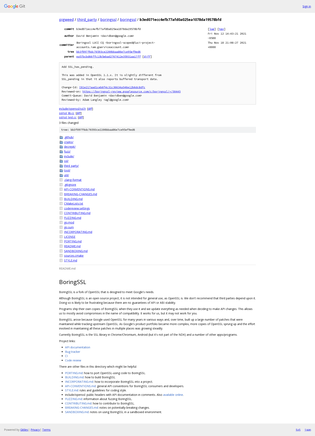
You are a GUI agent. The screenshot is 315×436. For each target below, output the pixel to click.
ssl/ (66, 161)
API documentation (77, 347)
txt (298, 429)
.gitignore (70, 185)
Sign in (307, 6)
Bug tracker (72, 352)
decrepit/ (70, 147)
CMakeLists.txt (73, 203)
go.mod (69, 222)
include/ (69, 156)
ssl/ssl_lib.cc (66, 113)
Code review (73, 360)
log (211, 29)
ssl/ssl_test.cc (68, 117)
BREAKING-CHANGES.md (80, 194)
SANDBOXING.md (76, 251)
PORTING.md (73, 241)
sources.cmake (74, 255)
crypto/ (68, 142)
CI (66, 356)
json (308, 429)
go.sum (69, 227)
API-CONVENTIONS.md (79, 189)
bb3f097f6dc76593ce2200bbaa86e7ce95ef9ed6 (108, 51)
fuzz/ (67, 151)
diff (147, 56)
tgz (221, 29)
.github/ (69, 137)
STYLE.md (70, 260)
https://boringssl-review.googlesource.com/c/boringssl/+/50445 (132, 91)
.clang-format (73, 180)
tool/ (67, 170)
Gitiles (24, 430)
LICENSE (69, 237)
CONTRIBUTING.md (77, 213)
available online (173, 395)
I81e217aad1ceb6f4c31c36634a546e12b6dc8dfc (112, 87)
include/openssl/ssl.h (72, 109)
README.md (72, 246)
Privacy (35, 430)
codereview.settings (77, 208)
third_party (87, 19)
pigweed (66, 19)
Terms (46, 430)
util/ (66, 175)
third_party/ (71, 166)
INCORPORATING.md (78, 232)
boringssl (108, 19)
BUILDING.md (73, 199)
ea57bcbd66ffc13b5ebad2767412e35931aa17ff (108, 56)
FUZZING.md (72, 218)
